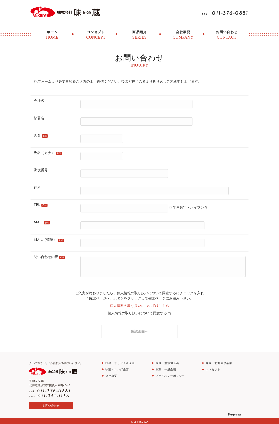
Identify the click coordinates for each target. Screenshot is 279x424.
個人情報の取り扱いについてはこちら (139, 303)
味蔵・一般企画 (164, 366)
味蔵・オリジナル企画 (119, 360)
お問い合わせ (226, 35)
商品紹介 (139, 35)
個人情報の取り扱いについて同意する (139, 310)
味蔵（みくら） (69, 11)
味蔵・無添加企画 (166, 360)
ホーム (52, 35)
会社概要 (183, 35)
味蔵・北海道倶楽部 (217, 360)
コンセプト (96, 35)
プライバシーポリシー (169, 373)
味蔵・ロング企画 (116, 366)
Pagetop (233, 411)
